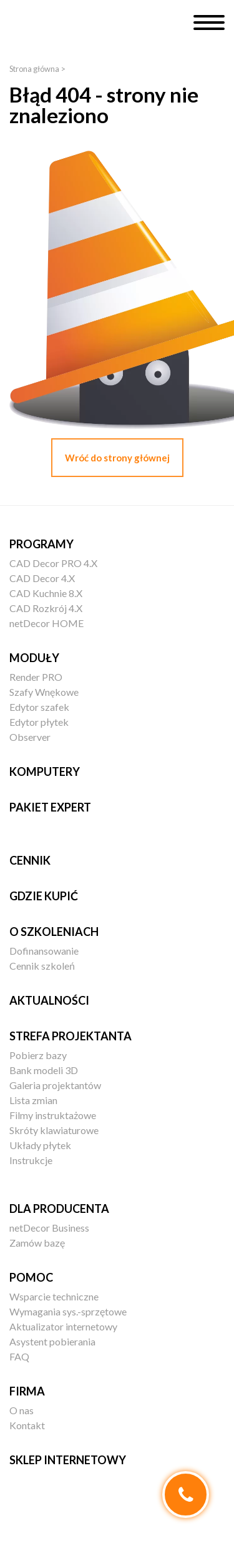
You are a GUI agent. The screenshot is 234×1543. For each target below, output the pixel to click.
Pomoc (31, 1277)
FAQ (19, 1356)
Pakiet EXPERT (50, 807)
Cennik (30, 860)
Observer (30, 737)
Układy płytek (40, 1145)
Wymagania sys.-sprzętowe (68, 1311)
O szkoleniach (54, 931)
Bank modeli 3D (43, 1070)
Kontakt (27, 1425)
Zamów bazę (37, 1243)
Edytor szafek (39, 707)
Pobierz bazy (38, 1055)
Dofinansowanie (44, 951)
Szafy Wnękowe (44, 692)
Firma (27, 1391)
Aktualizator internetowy (63, 1326)
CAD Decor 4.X (42, 578)
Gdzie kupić (43, 896)
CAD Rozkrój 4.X (45, 608)
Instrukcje (30, 1160)
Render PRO (35, 677)
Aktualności (49, 1000)
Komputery (44, 771)
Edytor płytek (39, 722)
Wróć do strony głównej (117, 457)
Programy (41, 544)
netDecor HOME (46, 623)
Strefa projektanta (70, 1036)
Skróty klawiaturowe (54, 1130)
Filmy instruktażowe (52, 1115)
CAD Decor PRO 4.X (53, 563)
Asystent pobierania (52, 1341)
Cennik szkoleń (42, 966)
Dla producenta (59, 1208)
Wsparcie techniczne (54, 1296)
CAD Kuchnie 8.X (45, 593)
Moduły (34, 658)
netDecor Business (49, 1228)
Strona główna (34, 69)
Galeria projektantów (55, 1085)
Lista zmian (33, 1100)
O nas (21, 1410)
